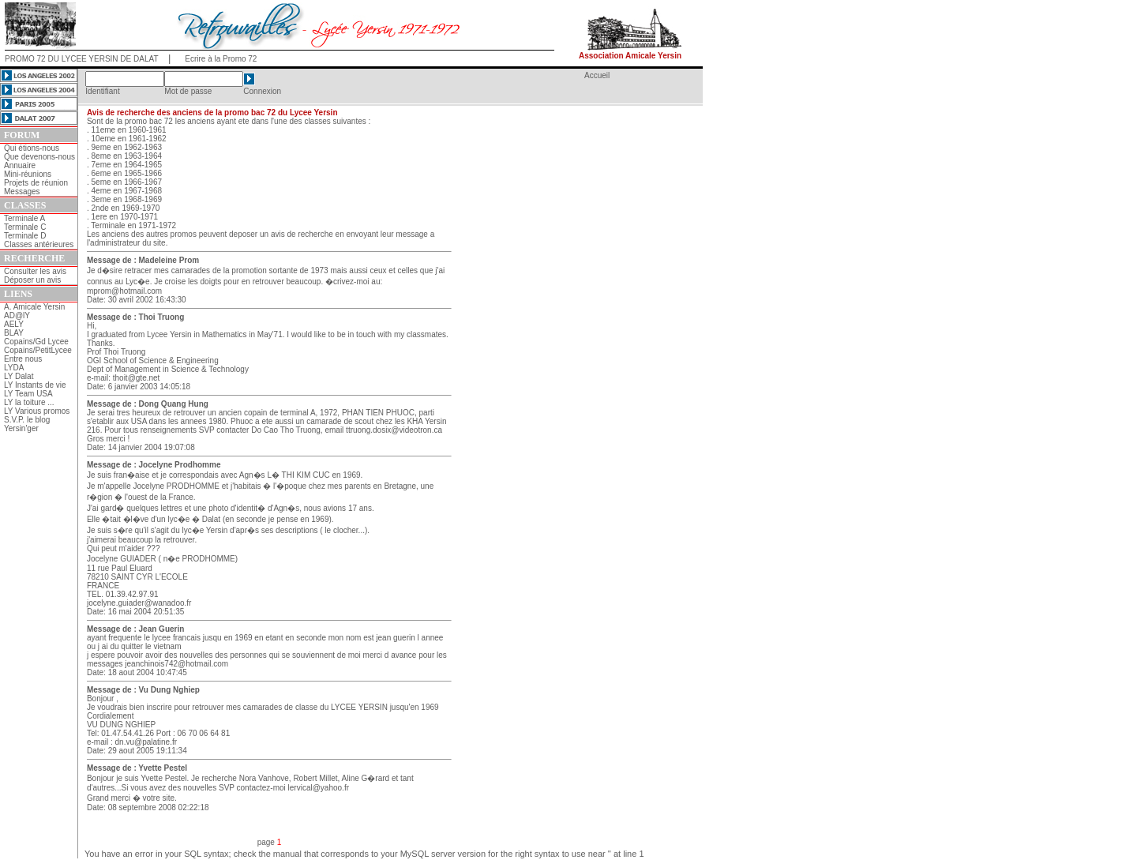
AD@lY (17, 315)
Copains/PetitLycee (38, 350)
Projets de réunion (36, 182)
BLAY (14, 333)
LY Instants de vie (35, 385)
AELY (14, 324)
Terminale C (25, 227)
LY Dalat (18, 376)
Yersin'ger (21, 428)
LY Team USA (28, 393)
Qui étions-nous (31, 148)
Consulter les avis (35, 271)
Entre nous (23, 359)
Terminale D (25, 235)
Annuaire (20, 165)
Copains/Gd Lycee (36, 341)
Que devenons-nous (39, 156)
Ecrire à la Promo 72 (221, 58)
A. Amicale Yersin (34, 306)
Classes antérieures (38, 244)
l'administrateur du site (126, 242)
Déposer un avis (32, 280)
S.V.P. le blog (27, 419)
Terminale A (24, 218)
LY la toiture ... (29, 402)
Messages (22, 191)
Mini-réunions (27, 174)
